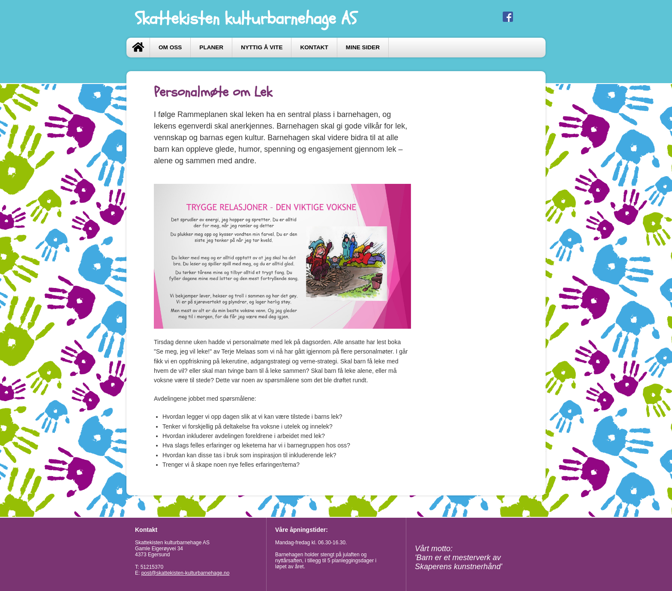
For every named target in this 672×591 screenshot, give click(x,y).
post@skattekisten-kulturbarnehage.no (185, 573)
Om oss (170, 47)
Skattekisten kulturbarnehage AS (246, 18)
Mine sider (363, 47)
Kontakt (314, 47)
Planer (211, 47)
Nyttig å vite (261, 47)
